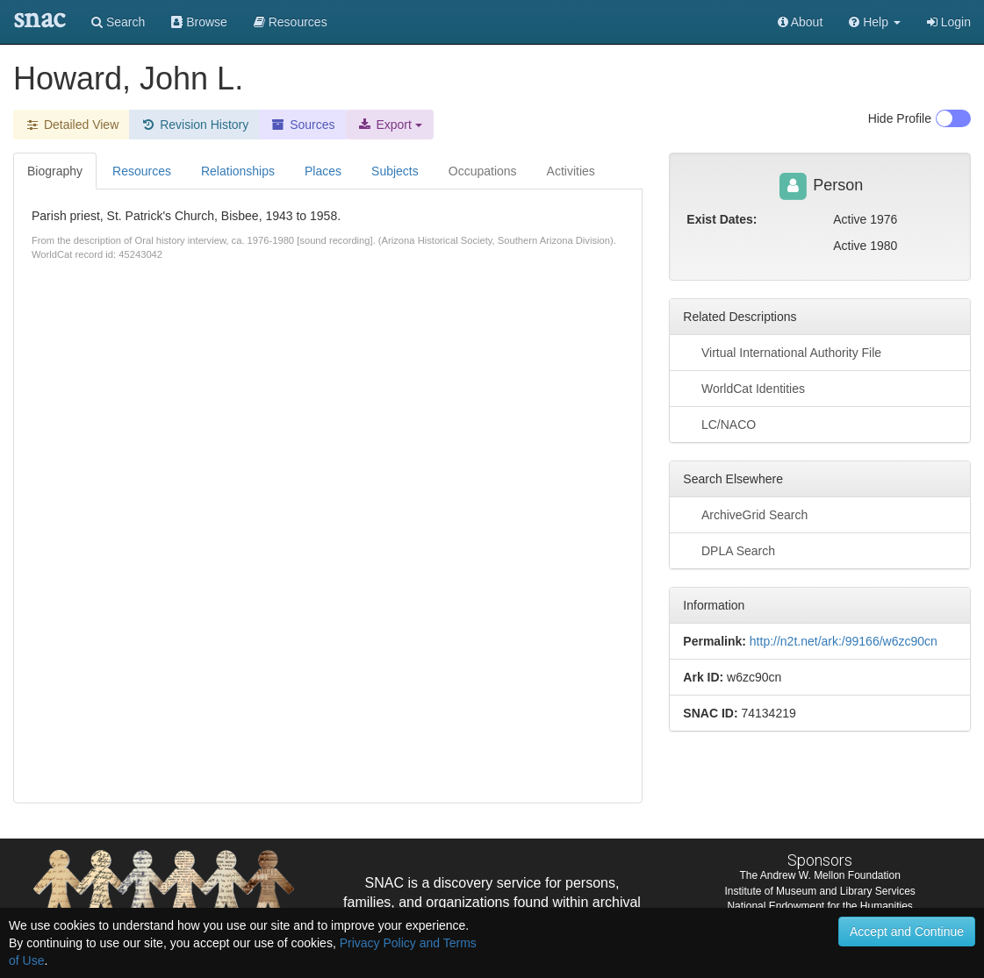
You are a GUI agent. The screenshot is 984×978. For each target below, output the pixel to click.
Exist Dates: (721, 219)
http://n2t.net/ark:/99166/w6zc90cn (843, 641)
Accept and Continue (907, 931)
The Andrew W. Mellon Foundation (819, 875)
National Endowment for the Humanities (819, 906)
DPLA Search (729, 550)
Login (949, 22)
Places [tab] (323, 171)
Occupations (483, 171)
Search (118, 22)
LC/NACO (719, 424)
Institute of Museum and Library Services (819, 891)
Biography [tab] (55, 171)
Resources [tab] (141, 171)
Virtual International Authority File (782, 352)
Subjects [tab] (395, 171)
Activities (571, 171)
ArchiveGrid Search (745, 514)
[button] (875, 22)
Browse (199, 22)
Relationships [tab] (238, 171)
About (800, 22)
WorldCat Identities (744, 388)
